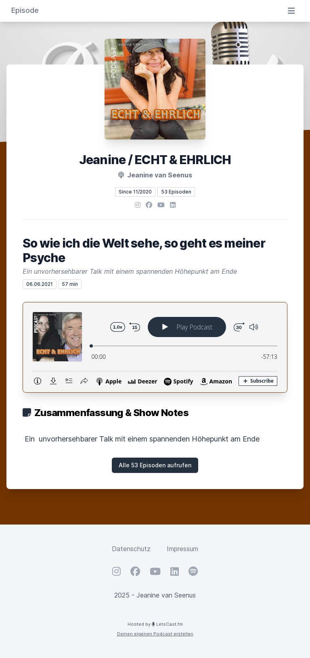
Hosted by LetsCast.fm (155, 624)
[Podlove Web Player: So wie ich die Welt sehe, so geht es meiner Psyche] (155, 347)
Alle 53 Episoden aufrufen (155, 465)
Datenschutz (131, 549)
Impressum (182, 549)
